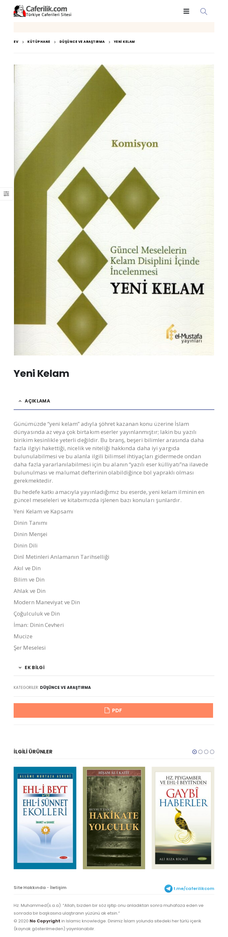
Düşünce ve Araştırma (65, 687)
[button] (194, 753)
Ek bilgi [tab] (34, 667)
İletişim (58, 888)
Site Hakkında (30, 888)
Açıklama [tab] (37, 401)
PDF (117, 711)
